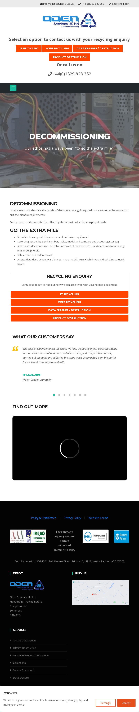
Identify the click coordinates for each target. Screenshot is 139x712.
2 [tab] (59, 395)
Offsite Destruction (24, 648)
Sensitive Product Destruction (31, 655)
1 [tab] (54, 395)
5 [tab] (75, 395)
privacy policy (75, 700)
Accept (126, 703)
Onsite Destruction (24, 640)
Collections (19, 662)
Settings (106, 703)
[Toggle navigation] (13, 88)
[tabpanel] (69, 140)
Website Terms (98, 518)
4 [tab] (69, 395)
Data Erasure (21, 677)
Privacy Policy (72, 518)
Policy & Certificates (43, 518)
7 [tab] (85, 395)
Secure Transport (23, 670)
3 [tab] (64, 395)
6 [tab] (80, 395)
